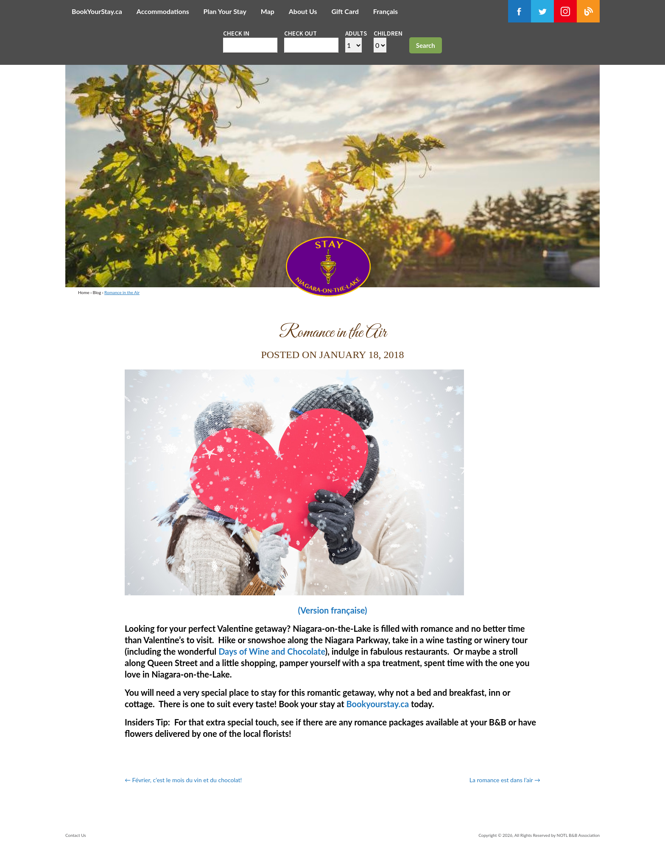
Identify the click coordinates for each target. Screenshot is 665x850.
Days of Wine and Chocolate (271, 651)
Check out (300, 33)
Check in (236, 33)
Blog (97, 292)
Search (425, 45)
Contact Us (75, 835)
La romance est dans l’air (504, 779)
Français (385, 11)
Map (267, 11)
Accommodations (163, 11)
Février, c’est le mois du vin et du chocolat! (183, 779)
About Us (303, 11)
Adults (356, 33)
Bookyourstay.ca (377, 704)
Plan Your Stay (225, 11)
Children (388, 33)
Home (83, 292)
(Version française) (332, 610)
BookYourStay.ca (97, 11)
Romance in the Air (122, 292)
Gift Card (344, 11)
